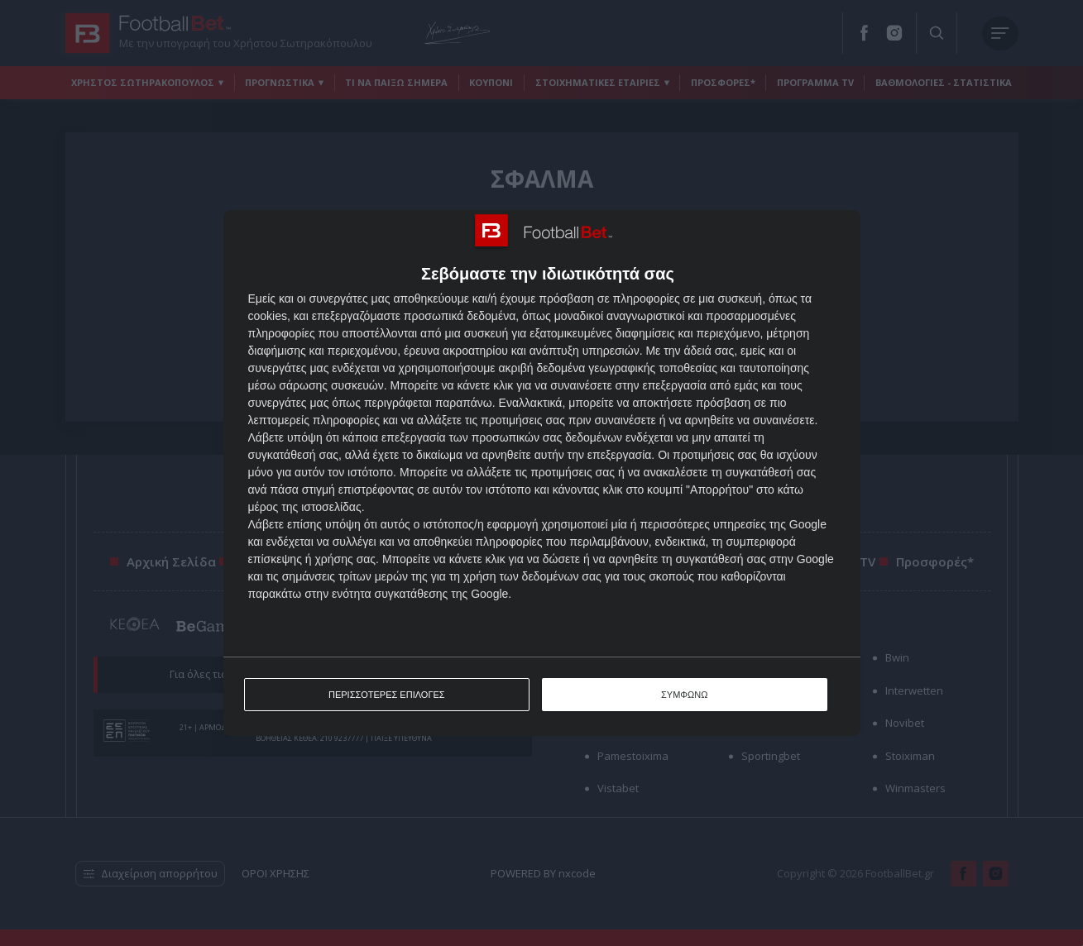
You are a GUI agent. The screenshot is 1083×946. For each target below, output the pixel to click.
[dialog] (541, 473)
